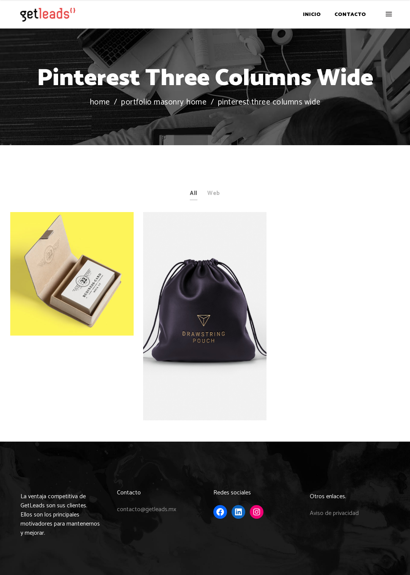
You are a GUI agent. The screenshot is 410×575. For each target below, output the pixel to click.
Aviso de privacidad (334, 513)
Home (100, 102)
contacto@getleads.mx (146, 509)
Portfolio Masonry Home (164, 102)
